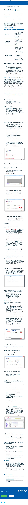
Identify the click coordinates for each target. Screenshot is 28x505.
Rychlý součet (15, 412)
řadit (7, 411)
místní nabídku (15, 396)
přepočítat (6, 433)
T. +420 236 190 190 (22, 490)
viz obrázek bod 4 (20, 306)
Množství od (15, 406)
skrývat (21, 412)
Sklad (12, 65)
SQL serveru (15, 241)
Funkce (19, 32)
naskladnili (6, 80)
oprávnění (11, 145)
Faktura (18, 70)
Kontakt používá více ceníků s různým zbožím (13, 102)
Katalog (15, 65)
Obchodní (7, 68)
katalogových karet (7, 81)
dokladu (12, 70)
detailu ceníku (12, 374)
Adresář (17, 67)
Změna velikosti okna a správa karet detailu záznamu (14, 480)
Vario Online (8, 481)
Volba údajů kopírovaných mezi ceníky (12, 263)
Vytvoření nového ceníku (9, 6)
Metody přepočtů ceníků (10, 479)
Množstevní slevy (9, 103)
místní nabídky (16, 411)
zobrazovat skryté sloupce (12, 413)
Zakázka (15, 70)
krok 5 (11, 381)
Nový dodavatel (9, 79)
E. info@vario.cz (22, 491)
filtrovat (9, 411)
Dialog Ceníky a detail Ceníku (11, 101)
